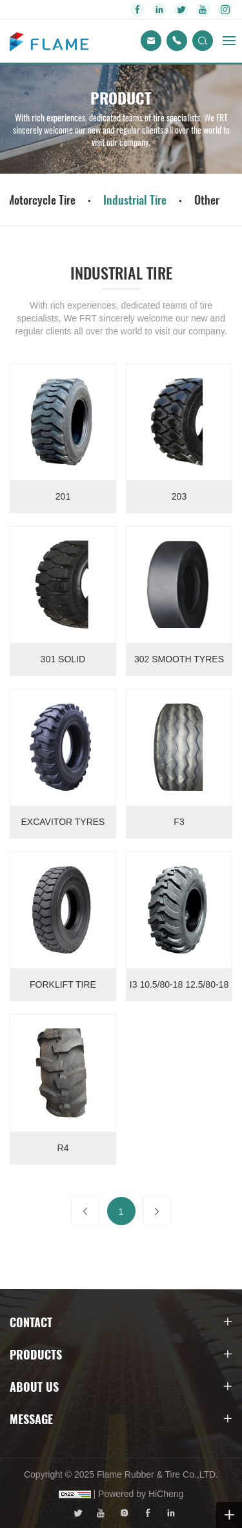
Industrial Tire (134, 199)
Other (206, 199)
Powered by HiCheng (140, 1494)
